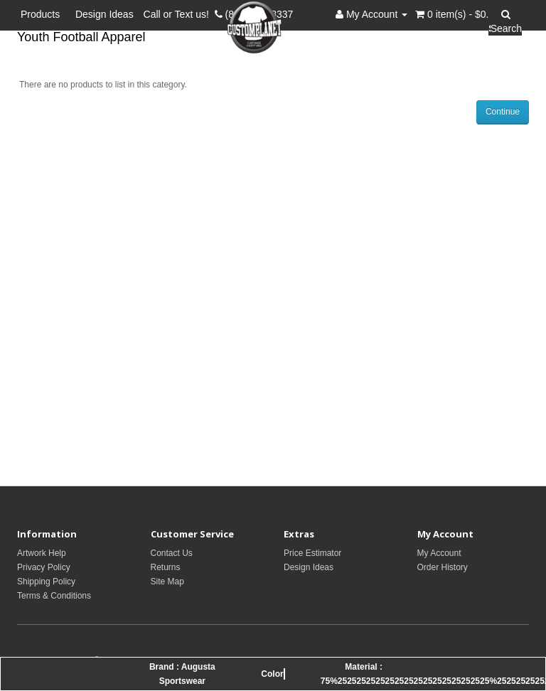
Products (43, 14)
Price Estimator (312, 553)
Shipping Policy (46, 581)
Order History (442, 567)
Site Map (167, 581)
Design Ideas (104, 14)
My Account (439, 553)
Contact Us (172, 553)
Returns (166, 567)
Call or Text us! (179, 14)
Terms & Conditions (54, 596)
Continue (503, 112)
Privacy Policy (43, 567)
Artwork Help (41, 553)
